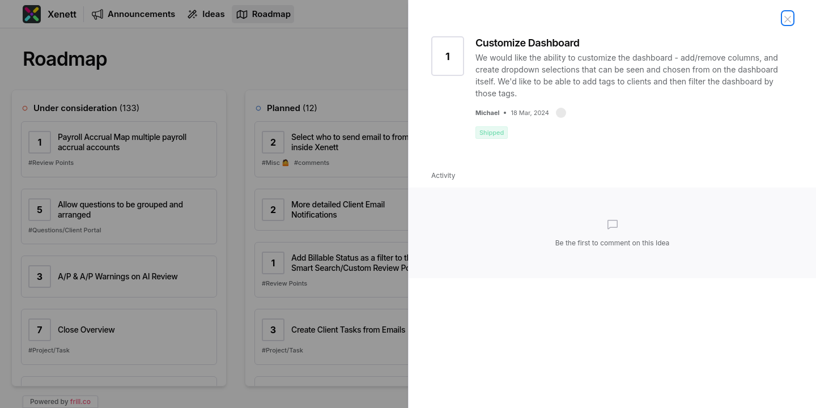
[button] (561, 113)
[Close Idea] (787, 18)
